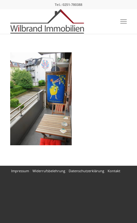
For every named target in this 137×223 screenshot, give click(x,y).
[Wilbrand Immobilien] (56, 21)
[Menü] (123, 21)
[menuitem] (123, 21)
